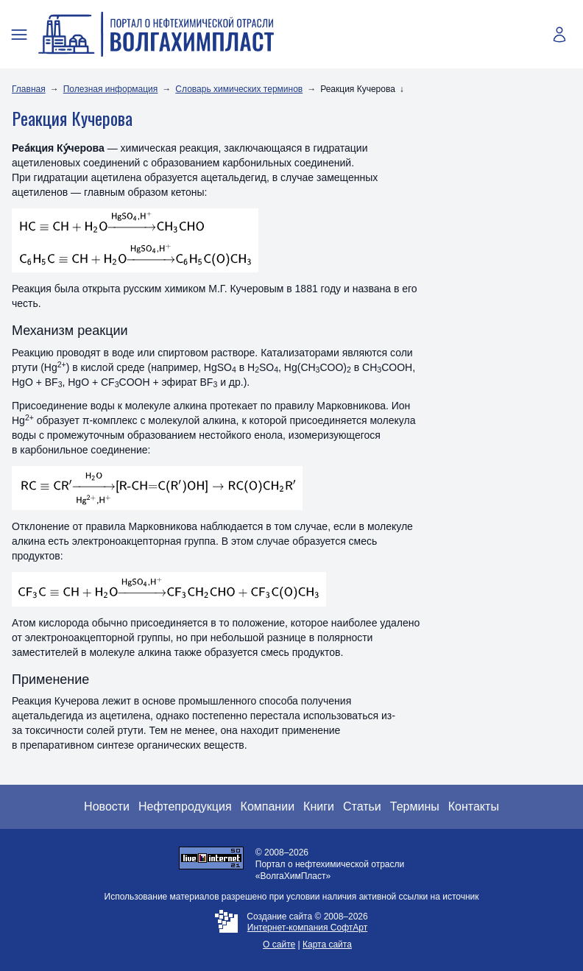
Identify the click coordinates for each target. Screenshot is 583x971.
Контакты (473, 806)
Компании (268, 806)
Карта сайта (327, 944)
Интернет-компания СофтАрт (307, 927)
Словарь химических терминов (239, 89)
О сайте (279, 944)
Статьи (362, 806)
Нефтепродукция (185, 806)
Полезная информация (110, 89)
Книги (318, 806)
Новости (107, 806)
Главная (29, 89)
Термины (414, 806)
